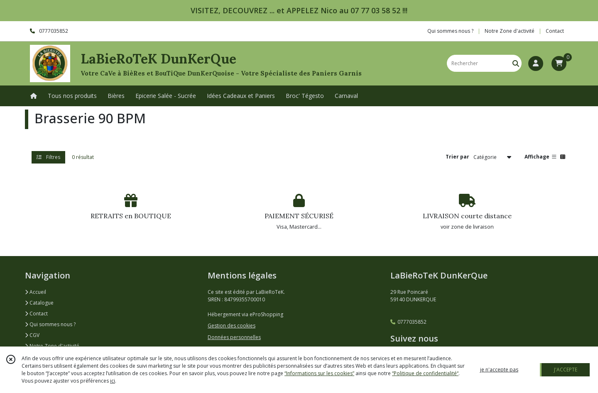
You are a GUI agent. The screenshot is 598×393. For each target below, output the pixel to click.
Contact (555, 30)
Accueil (35, 291)
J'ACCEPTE (565, 369)
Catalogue (39, 302)
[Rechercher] (515, 63)
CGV (32, 335)
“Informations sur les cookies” (319, 373)
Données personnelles (234, 337)
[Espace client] (536, 63)
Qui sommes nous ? (50, 324)
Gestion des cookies (231, 325)
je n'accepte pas (499, 369)
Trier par (457, 156)
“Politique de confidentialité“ (425, 373)
